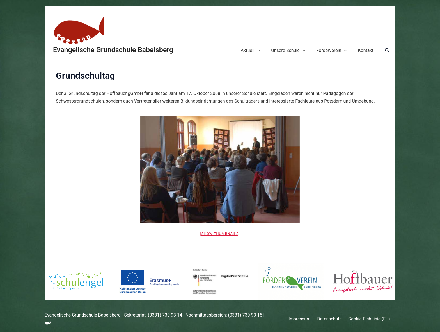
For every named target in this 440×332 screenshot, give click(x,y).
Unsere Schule (294, 50)
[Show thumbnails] (220, 234)
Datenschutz (329, 319)
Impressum (301, 319)
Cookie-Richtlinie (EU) (367, 319)
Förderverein (335, 50)
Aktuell (258, 50)
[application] (265, 50)
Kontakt (367, 50)
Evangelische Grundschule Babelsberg (113, 50)
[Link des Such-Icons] (387, 50)
